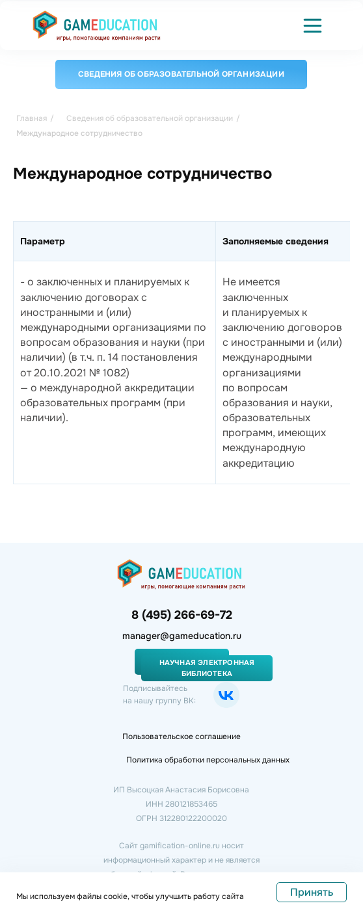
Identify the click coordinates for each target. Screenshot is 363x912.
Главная (31, 118)
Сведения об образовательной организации (181, 74)
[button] (313, 26)
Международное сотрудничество (79, 133)
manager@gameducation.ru (181, 636)
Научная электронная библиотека (207, 668)
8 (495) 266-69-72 (181, 615)
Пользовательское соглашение (181, 736)
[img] (97, 26)
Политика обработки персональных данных (207, 760)
